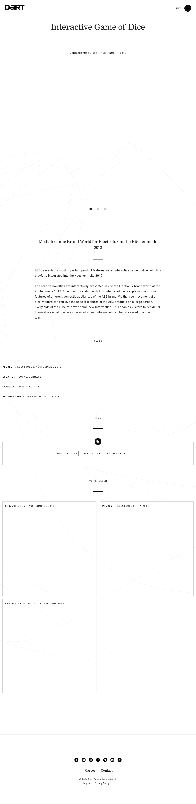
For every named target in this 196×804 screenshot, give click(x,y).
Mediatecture (67, 453)
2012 (135, 453)
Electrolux (92, 453)
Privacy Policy (101, 783)
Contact (107, 770)
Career (90, 770)
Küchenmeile (116, 453)
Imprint (87, 783)
